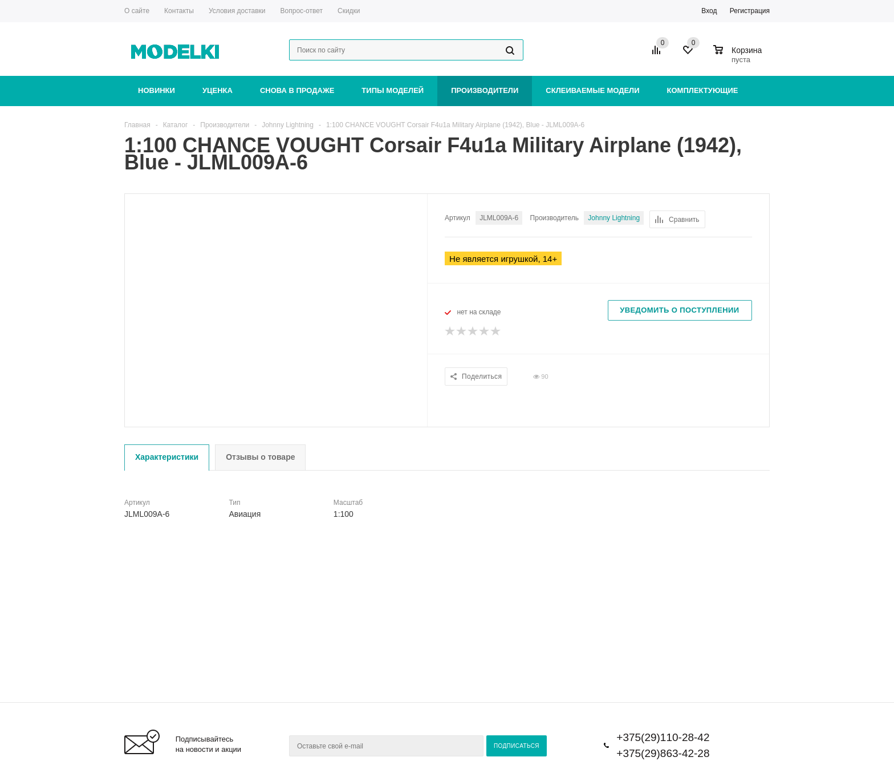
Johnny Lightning (614, 218)
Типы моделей (392, 90)
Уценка (217, 90)
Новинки (156, 90)
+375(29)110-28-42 (662, 737)
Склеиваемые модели (592, 90)
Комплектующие (702, 90)
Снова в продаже (297, 90)
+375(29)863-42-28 (662, 753)
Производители (484, 90)
